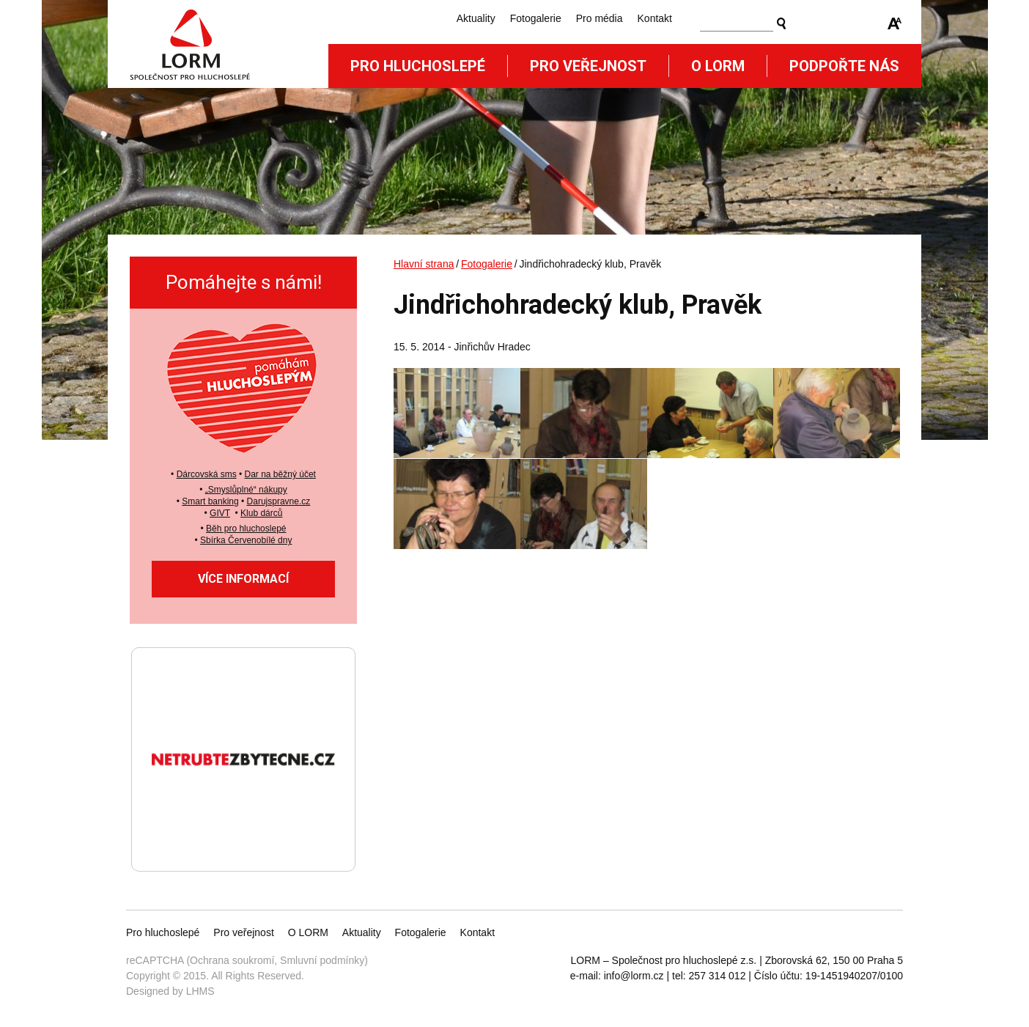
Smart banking (210, 501)
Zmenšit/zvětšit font (895, 23)
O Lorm (718, 66)
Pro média (599, 18)
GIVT (220, 513)
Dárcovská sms (207, 474)
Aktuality (476, 18)
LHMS (200, 991)
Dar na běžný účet (280, 474)
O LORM (308, 932)
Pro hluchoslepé (417, 66)
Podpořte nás (844, 66)
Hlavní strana (424, 264)
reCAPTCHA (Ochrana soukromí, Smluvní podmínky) (247, 960)
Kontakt (655, 18)
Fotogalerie (535, 18)
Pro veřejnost (588, 66)
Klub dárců (261, 513)
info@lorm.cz (634, 976)
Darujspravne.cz (279, 501)
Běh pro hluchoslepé (246, 528)
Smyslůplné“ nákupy (247, 490)
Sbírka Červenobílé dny (246, 540)
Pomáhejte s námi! (244, 282)
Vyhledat (781, 23)
